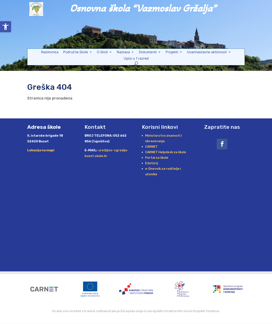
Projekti (172, 52)
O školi (102, 52)
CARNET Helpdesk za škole (165, 152)
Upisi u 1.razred (136, 59)
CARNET (151, 147)
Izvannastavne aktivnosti (207, 52)
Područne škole (75, 52)
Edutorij (151, 163)
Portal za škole (156, 158)
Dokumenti (148, 52)
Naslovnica (49, 52)
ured (102, 150)
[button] (5, 26)
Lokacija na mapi (40, 150)
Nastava (123, 52)
